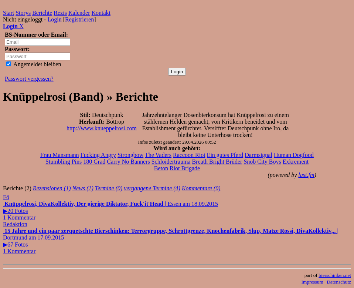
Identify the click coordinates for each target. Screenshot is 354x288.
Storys (23, 13)
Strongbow (130, 155)
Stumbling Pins (63, 161)
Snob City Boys (262, 161)
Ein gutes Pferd (225, 155)
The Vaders (158, 155)
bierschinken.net (335, 275)
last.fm (306, 175)
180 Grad (94, 161)
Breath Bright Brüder (217, 161)
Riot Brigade (185, 168)
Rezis (60, 13)
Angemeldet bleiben (33, 64)
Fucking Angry (98, 155)
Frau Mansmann (59, 155)
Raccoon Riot (189, 155)
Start (8, 13)
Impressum (312, 282)
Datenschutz (339, 282)
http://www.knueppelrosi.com (102, 128)
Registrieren (79, 19)
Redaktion (15, 224)
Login (54, 19)
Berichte (42, 13)
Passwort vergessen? (29, 79)
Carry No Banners (128, 161)
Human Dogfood (294, 155)
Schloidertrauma (171, 161)
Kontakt (101, 13)
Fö (6, 197)
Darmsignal (258, 155)
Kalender (79, 13)
